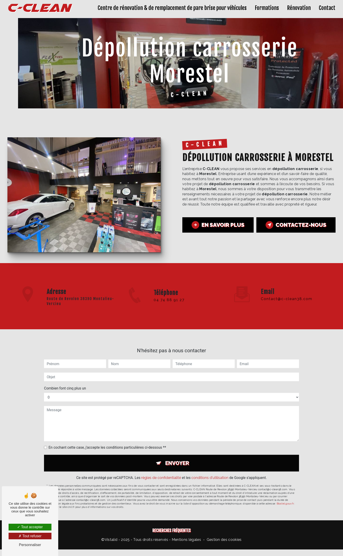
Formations (267, 8)
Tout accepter (30, 527)
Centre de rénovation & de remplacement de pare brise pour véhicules (172, 8)
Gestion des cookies (224, 539)
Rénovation (299, 8)
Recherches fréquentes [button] (171, 530)
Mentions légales (186, 539)
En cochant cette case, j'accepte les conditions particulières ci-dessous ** (107, 443)
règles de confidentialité (161, 473)
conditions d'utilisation (209, 473)
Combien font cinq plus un (65, 384)
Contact (327, 8)
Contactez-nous (296, 225)
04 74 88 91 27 (169, 304)
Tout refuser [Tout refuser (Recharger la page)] (30, 536)
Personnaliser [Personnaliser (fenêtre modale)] (30, 545)
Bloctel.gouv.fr (285, 498)
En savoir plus (218, 225)
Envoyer (177, 459)
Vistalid (111, 539)
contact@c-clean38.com (286, 294)
